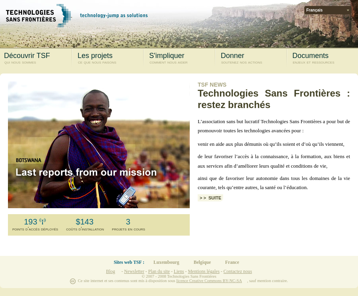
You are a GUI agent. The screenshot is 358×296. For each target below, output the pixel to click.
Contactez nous (238, 271)
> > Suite (210, 197)
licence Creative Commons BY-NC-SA (209, 281)
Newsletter (134, 271)
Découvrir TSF (36, 58)
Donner (253, 58)
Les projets (110, 58)
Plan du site (159, 271)
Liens (179, 271)
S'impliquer (181, 58)
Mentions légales (204, 271)
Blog (110, 271)
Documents (324, 58)
